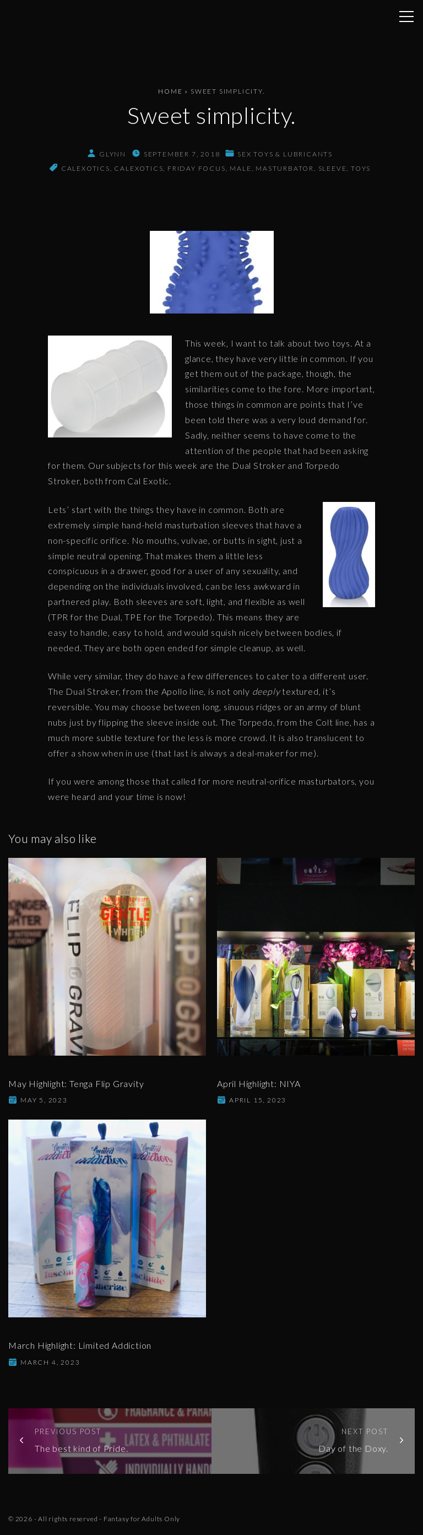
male (240, 168)
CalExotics (138, 168)
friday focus (196, 168)
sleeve (332, 168)
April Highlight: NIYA (259, 1083)
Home (170, 91)
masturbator (285, 168)
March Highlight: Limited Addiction (79, 1345)
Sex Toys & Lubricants (285, 154)
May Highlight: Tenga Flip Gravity (76, 1083)
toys (361, 168)
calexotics (85, 168)
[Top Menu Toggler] (406, 16)
